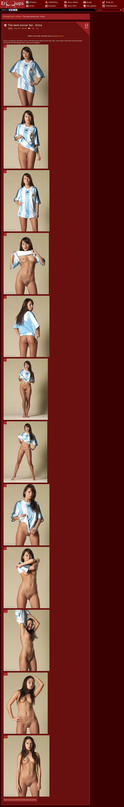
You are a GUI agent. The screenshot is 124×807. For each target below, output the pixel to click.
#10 (5, 611)
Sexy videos (73, 2)
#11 (5, 674)
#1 (5, 46)
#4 (5, 234)
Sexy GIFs (72, 6)
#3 (5, 171)
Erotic (31, 6)
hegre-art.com (58, 36)
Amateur (33, 2)
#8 (5, 485)
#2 (5, 109)
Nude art (109, 2)
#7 (5, 423)
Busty (89, 2)
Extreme (52, 6)
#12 (5, 737)
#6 (5, 360)
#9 (5, 548)
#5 (5, 297)
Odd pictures (111, 6)
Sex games (91, 6)
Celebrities (53, 2)
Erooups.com (8, 17)
